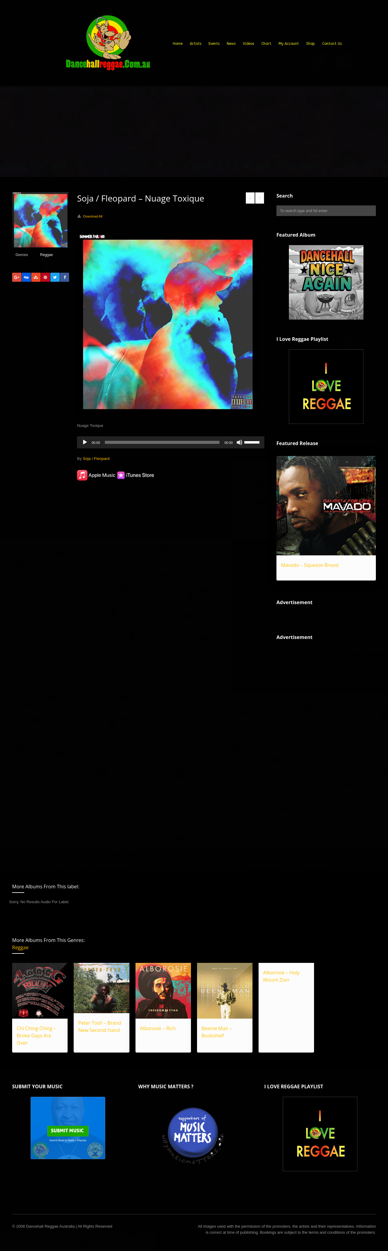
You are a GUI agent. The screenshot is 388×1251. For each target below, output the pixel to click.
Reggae (46, 255)
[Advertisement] (194, 131)
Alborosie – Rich (158, 1028)
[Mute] (239, 442)
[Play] (85, 442)
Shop (310, 44)
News (231, 44)
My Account (289, 44)
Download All (92, 216)
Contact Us (332, 44)
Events (214, 44)
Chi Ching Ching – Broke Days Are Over (36, 1035)
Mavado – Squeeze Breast (310, 565)
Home (177, 44)
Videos (248, 44)
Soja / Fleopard (96, 458)
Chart (266, 44)
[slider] (162, 442)
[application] (170, 442)
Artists (195, 44)
